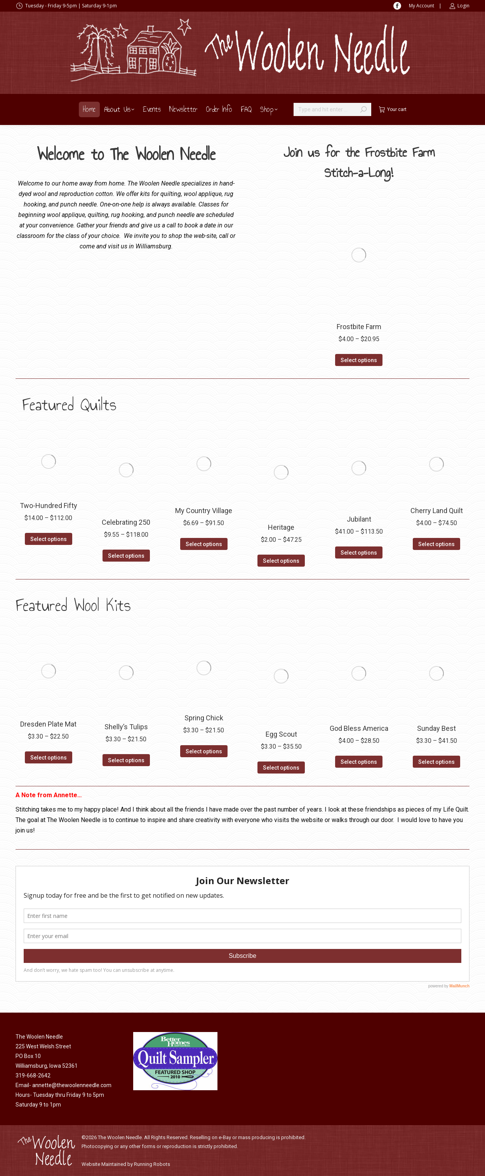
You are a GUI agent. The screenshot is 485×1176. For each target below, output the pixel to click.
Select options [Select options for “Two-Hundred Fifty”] (48, 539)
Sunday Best (436, 728)
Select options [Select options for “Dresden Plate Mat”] (48, 758)
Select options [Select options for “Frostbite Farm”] (359, 360)
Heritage (281, 527)
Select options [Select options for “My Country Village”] (204, 544)
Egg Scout (281, 734)
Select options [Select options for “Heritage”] (281, 561)
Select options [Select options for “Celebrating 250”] (126, 556)
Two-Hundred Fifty (48, 505)
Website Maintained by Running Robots (126, 1164)
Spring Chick (203, 718)
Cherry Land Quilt (436, 510)
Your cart (393, 109)
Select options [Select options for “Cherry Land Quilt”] (436, 544)
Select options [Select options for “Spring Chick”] (204, 751)
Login (459, 5)
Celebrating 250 (126, 522)
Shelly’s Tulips (126, 727)
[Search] (332, 109)
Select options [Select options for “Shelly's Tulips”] (126, 760)
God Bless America (359, 728)
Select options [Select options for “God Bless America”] (359, 762)
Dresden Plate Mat (48, 724)
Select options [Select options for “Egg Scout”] (281, 768)
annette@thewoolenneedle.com (71, 1085)
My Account (421, 5)
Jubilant (359, 519)
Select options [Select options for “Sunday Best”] (436, 762)
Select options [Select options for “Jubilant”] (359, 553)
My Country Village (203, 510)
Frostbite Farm (359, 327)
